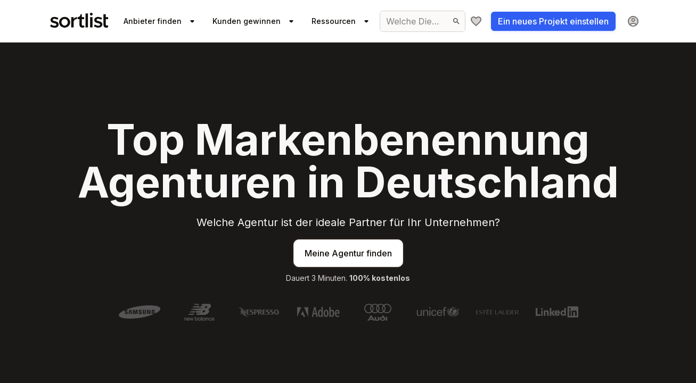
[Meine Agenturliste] (476, 21)
